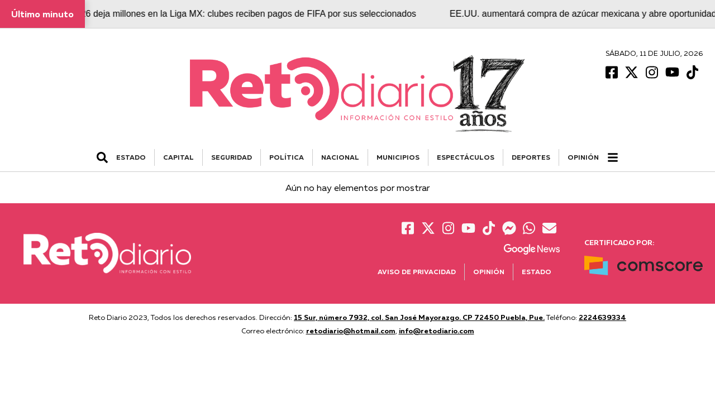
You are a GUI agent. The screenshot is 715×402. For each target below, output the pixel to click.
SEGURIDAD (231, 157)
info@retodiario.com (436, 330)
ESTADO (131, 157)
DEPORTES (531, 157)
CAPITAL (178, 157)
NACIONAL (340, 157)
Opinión (583, 157)
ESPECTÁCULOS (465, 157)
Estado (536, 271)
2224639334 (602, 317)
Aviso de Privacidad (417, 271)
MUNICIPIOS (398, 157)
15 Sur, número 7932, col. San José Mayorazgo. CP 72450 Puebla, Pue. (419, 317)
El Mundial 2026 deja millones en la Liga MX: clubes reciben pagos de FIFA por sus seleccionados (231, 13)
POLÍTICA (286, 157)
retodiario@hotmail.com (350, 330)
